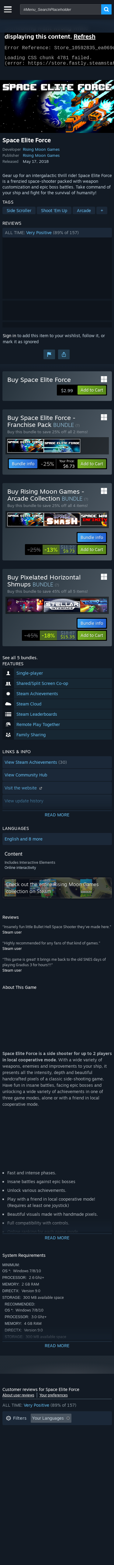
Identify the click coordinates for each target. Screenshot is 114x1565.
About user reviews (18, 1398)
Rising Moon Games (41, 152)
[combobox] (60, 9)
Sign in (9, 339)
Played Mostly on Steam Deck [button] (65, 1440)
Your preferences (54, 1398)
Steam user (12, 936)
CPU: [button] (59, 1449)
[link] (58, 467)
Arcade (84, 214)
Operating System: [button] (24, 1449)
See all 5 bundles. (20, 661)
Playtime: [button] (15, 1440)
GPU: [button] (81, 1449)
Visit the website (24, 791)
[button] (57, 236)
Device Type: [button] (18, 1458)
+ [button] (102, 214)
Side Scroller (19, 214)
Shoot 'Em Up (54, 214)
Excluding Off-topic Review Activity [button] (41, 1431)
